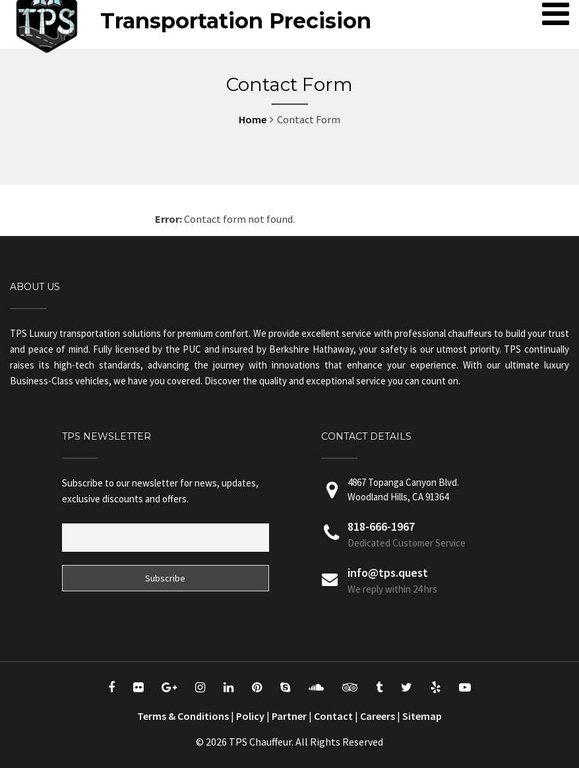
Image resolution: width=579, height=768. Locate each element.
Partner (289, 716)
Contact (333, 716)
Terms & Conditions (183, 716)
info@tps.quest (388, 572)
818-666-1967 (381, 526)
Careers (377, 716)
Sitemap (422, 716)
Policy (250, 716)
